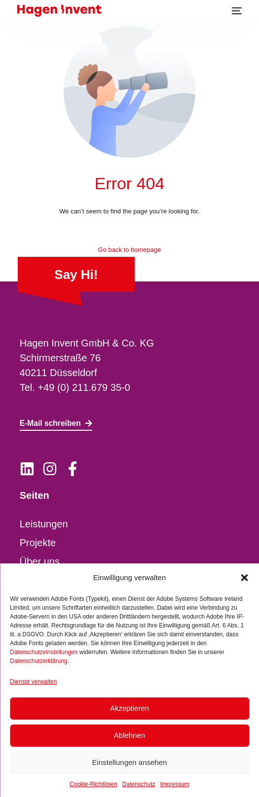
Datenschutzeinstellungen (43, 652)
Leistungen (44, 524)
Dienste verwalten (33, 681)
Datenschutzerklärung (39, 661)
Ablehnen (129, 735)
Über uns (40, 561)
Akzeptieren (129, 708)
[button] (244, 578)
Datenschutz (138, 784)
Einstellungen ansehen (129, 762)
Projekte (38, 542)
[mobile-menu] (236, 11)
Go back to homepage (129, 249)
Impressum (174, 784)
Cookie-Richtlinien (93, 784)
